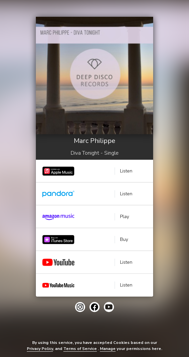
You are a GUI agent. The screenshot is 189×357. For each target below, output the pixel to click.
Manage (108, 348)
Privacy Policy (40, 348)
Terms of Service (80, 348)
